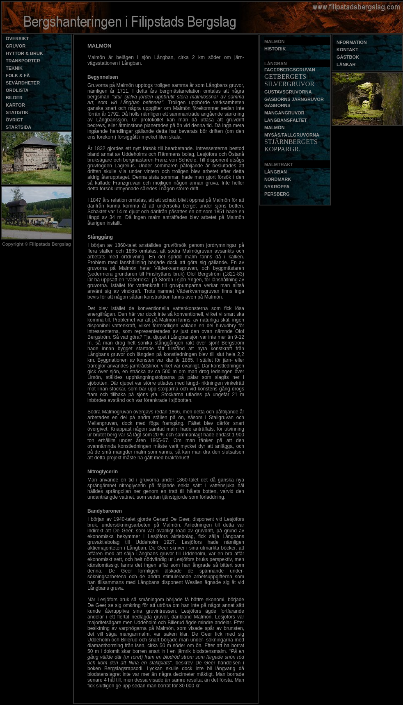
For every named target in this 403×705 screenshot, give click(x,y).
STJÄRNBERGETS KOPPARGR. (291, 145)
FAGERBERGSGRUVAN (289, 69)
